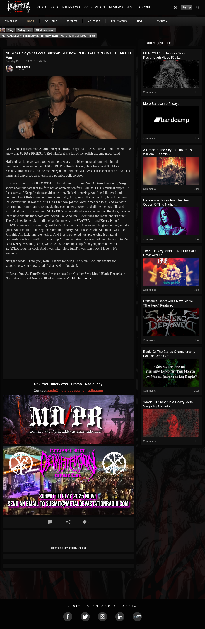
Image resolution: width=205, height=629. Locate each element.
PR (85, 7)
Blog (10, 30)
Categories (24, 30)
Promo (77, 384)
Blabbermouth (81, 278)
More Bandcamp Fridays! (161, 104)
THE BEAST (23, 66)
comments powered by (68, 547)
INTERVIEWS (71, 7)
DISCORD (144, 7)
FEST (130, 7)
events (72, 21)
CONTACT (98, 7)
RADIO (41, 7)
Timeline (11, 21)
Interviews (60, 384)
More (162, 21)
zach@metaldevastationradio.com (75, 391)
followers (119, 21)
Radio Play (93, 384)
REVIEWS (116, 7)
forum (141, 21)
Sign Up (186, 7)
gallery (51, 21)
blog (31, 21)
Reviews (41, 384)
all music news (44, 30)
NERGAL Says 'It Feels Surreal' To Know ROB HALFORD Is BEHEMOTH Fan (48, 35)
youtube (94, 21)
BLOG (54, 7)
